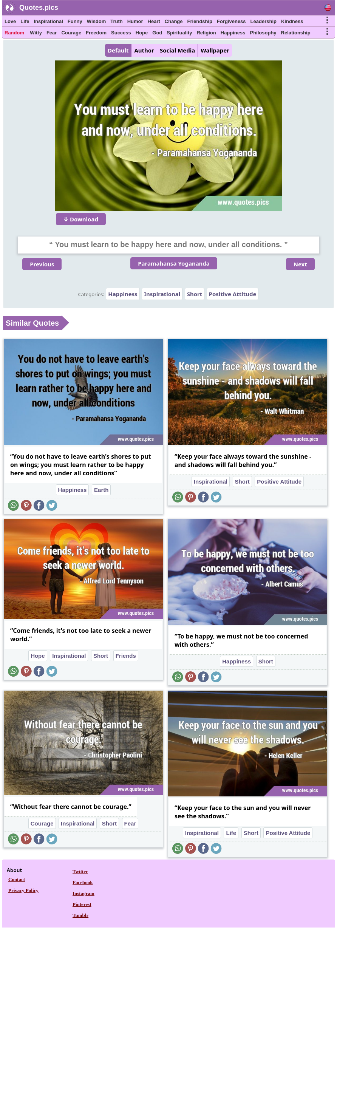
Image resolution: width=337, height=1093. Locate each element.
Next (300, 264)
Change (174, 21)
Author (144, 50)
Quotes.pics (38, 7)
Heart (154, 21)
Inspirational (48, 21)
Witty (36, 33)
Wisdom (96, 21)
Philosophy (263, 33)
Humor (135, 21)
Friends (126, 655)
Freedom (96, 33)
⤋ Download (80, 219)
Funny (75, 21)
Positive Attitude (233, 294)
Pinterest (82, 904)
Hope (142, 33)
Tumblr (80, 915)
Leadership (263, 21)
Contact (16, 879)
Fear (51, 33)
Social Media (177, 50)
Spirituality (179, 33)
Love (10, 21)
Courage (71, 33)
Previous (42, 264)
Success (121, 33)
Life (24, 21)
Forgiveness (231, 21)
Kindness (292, 21)
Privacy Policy (23, 890)
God (157, 33)
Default (118, 50)
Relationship (296, 33)
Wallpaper (215, 50)
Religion (206, 33)
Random (14, 33)
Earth (101, 490)
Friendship (199, 21)
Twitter (80, 871)
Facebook (83, 882)
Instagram (83, 893)
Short (195, 294)
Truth (116, 21)
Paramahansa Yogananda (174, 263)
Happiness (233, 33)
